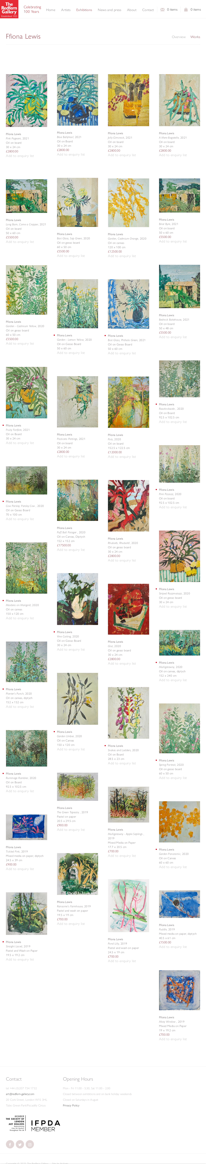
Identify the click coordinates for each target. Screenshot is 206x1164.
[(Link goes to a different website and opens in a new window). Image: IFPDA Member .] (45, 1130)
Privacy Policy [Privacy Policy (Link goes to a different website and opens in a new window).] (71, 1105)
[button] (20, 156)
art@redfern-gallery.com (20, 1094)
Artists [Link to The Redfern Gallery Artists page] (65, 10)
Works (195, 37)
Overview (179, 37)
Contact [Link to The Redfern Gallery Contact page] (148, 10)
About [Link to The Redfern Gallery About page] (131, 10)
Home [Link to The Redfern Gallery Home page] (50, 10)
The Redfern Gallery (9, 9)
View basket (186, 11)
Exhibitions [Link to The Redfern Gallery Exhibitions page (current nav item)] (84, 10)
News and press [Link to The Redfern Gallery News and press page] (109, 10)
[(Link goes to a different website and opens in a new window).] (16, 1130)
